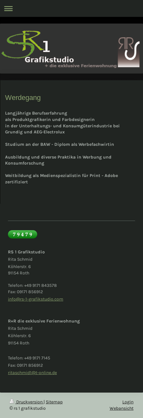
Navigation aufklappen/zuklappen (71, 8)
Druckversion (27, 402)
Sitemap (54, 402)
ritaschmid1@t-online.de (32, 372)
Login (127, 402)
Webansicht (121, 408)
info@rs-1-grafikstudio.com (35, 299)
